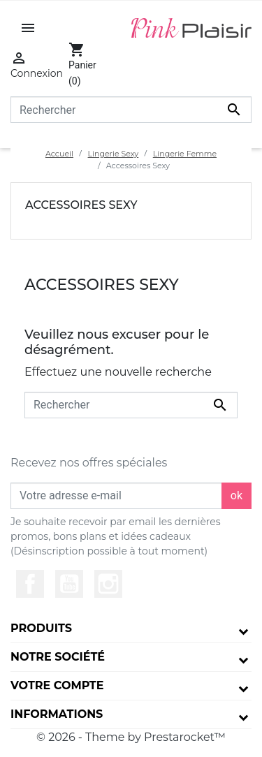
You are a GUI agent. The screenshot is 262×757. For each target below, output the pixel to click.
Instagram (108, 584)
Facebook (30, 584)
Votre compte (56, 685)
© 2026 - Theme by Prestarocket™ (131, 737)
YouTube (69, 584)
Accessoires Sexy (81, 205)
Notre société (57, 656)
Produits (41, 628)
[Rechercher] (131, 109)
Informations (56, 714)
